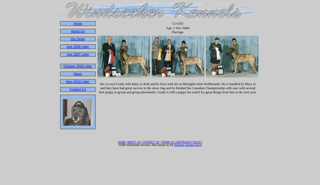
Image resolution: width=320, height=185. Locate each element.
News (78, 74)
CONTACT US (151, 142)
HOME (121, 142)
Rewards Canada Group (188, 145)
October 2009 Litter (77, 66)
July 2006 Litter (77, 47)
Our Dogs (78, 39)
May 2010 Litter (77, 82)
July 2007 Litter (77, 54)
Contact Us (78, 89)
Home (77, 23)
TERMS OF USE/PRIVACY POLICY (181, 142)
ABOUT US (134, 142)
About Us (77, 31)
